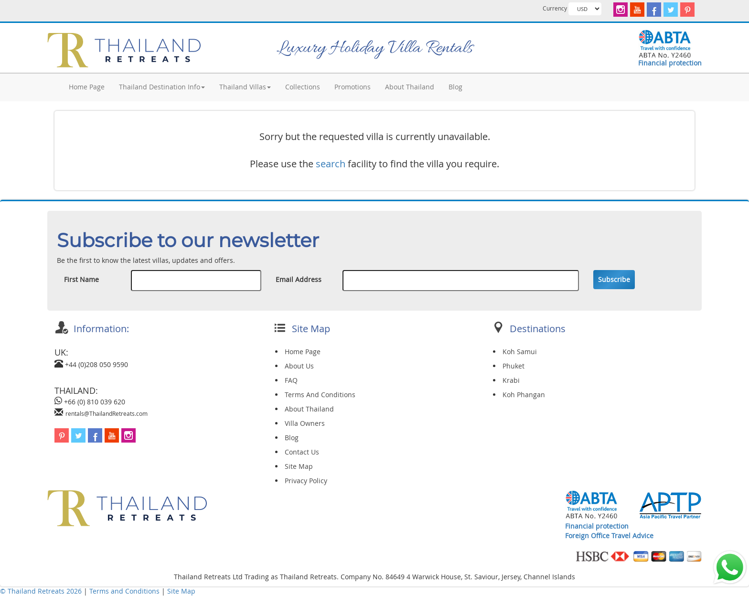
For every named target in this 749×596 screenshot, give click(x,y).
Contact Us (302, 451)
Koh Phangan (524, 394)
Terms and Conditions (125, 591)
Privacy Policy (306, 480)
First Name (81, 279)
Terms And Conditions (320, 394)
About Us (299, 365)
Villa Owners (305, 423)
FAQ (291, 380)
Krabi (511, 380)
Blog (455, 86)
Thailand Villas (245, 86)
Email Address (298, 279)
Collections (302, 86)
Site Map (299, 466)
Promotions (352, 86)
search (330, 163)
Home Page (87, 86)
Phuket (513, 365)
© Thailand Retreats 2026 (41, 591)
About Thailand (409, 86)
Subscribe (614, 279)
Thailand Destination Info (162, 86)
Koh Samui (520, 351)
